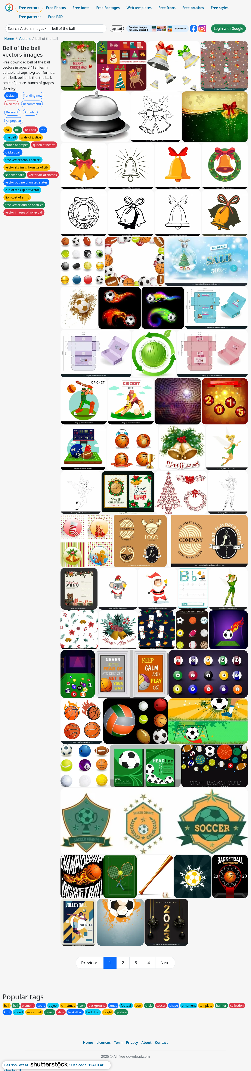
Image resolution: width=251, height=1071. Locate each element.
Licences (103, 1042)
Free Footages (108, 7)
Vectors (25, 38)
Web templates (139, 7)
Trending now (32, 95)
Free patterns (30, 16)
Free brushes (193, 7)
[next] (165, 963)
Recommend (32, 104)
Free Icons (167, 7)
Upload (117, 29)
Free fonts (81, 7)
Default (11, 95)
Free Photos (56, 7)
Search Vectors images (26, 28)
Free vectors (29, 7)
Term (118, 1042)
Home (9, 38)
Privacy (132, 1042)
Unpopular (13, 121)
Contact (161, 1042)
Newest (11, 104)
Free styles (220, 7)
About (146, 1042)
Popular (30, 112)
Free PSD (55, 16)
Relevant (12, 112)
